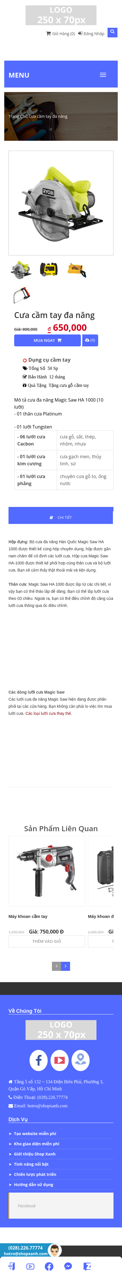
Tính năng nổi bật (31, 1164)
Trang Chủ (18, 116)
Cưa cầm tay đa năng (48, 116)
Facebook (27, 1205)
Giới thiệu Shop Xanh (35, 1154)
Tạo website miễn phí (35, 1133)
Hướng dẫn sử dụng (33, 1184)
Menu (19, 75)
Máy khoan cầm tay (28, 916)
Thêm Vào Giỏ (47, 941)
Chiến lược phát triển (35, 1174)
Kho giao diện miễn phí (36, 1143)
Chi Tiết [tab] (61, 517)
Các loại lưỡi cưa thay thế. (49, 713)
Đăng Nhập (91, 33)
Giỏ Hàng (60, 33)
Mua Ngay (47, 340)
